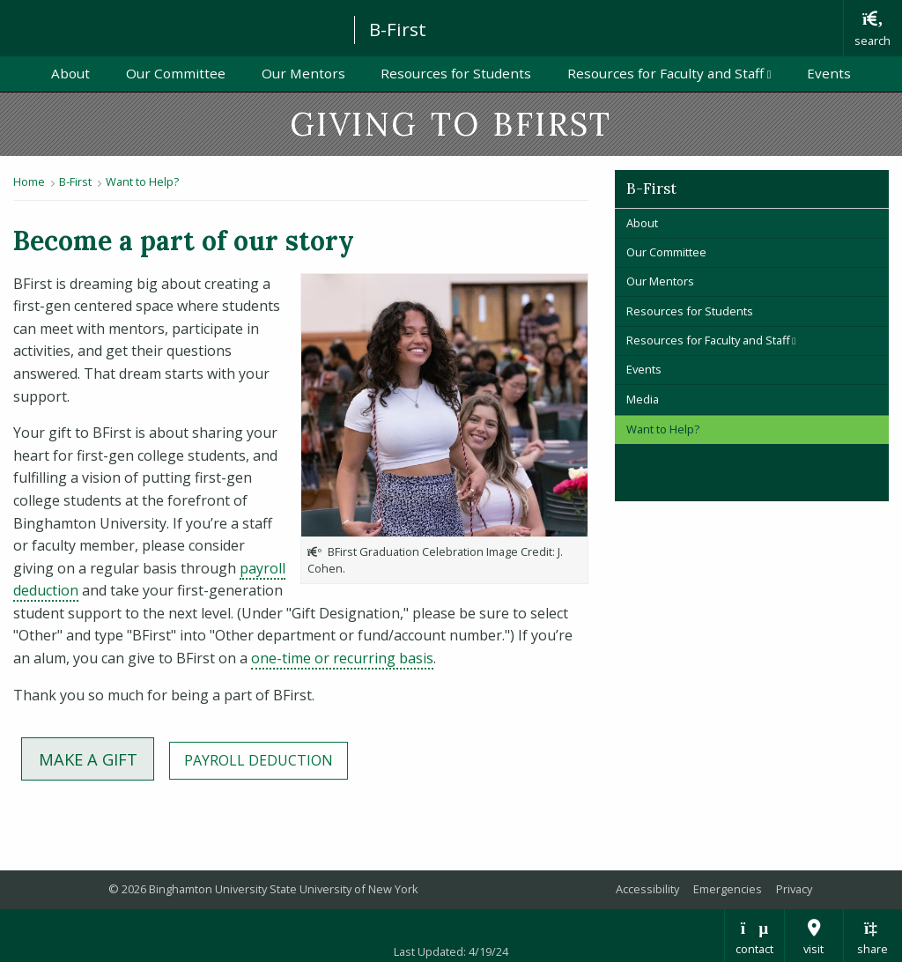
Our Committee (176, 73)
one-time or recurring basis (342, 658)
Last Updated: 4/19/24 (451, 951)
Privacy (794, 889)
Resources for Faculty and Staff (677, 72)
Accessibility (647, 889)
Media (642, 399)
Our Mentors (303, 73)
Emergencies (727, 889)
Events (829, 73)
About (70, 73)
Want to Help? (142, 181)
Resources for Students (456, 73)
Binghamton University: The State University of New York (169, 27)
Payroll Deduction (266, 759)
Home (29, 181)
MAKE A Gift (96, 757)
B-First (397, 29)
